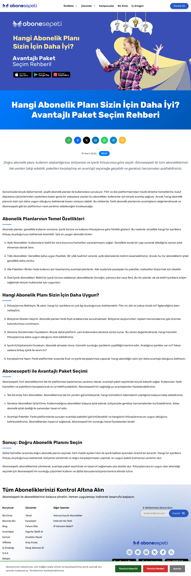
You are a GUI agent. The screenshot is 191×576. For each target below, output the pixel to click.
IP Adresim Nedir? (63, 526)
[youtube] (130, 552)
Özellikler (71, 5)
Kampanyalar (106, 5)
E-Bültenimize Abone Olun (157, 507)
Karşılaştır (30, 520)
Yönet (28, 515)
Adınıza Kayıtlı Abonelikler (67, 515)
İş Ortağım (138, 5)
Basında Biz (9, 520)
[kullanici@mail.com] (154, 513)
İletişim (6, 558)
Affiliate (6, 542)
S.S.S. (5, 553)
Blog (4, 526)
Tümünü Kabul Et (128, 568)
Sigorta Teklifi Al (34, 531)
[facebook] (163, 552)
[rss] (171, 552)
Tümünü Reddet (155, 568)
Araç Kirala (31, 542)
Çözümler (88, 5)
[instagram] (138, 552)
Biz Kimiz (123, 5)
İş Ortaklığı (8, 547)
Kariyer (6, 537)
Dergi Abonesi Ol (34, 547)
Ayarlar (177, 568)
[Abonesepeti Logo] (19, 6)
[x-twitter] (155, 552)
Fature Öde (31, 526)
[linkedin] (146, 552)
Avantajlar (8, 531)
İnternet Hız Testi (62, 520)
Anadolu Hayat (33, 537)
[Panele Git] (179, 6)
